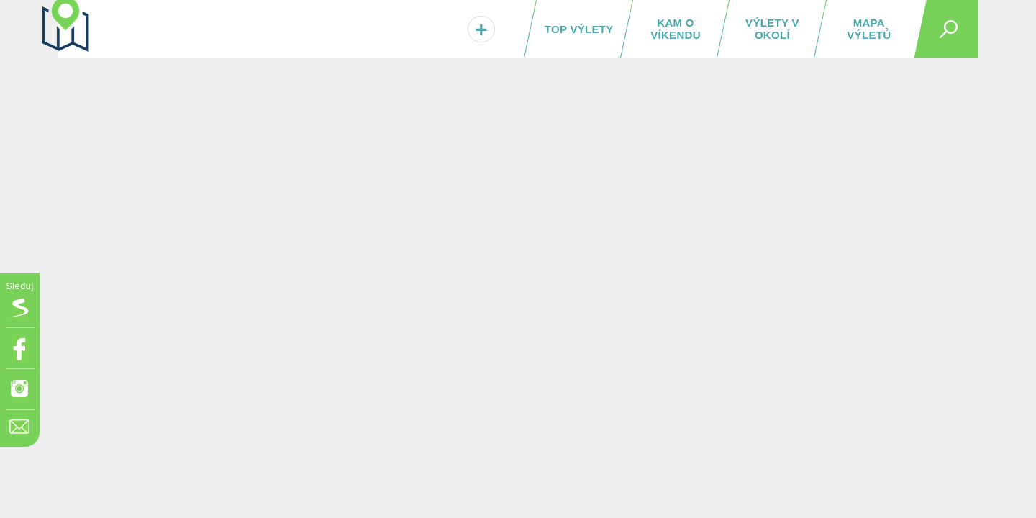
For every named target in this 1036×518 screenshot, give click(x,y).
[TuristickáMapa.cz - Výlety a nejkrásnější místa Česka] (147, 27)
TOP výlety (579, 29)
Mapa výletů (869, 29)
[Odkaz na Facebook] (20, 348)
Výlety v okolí (772, 29)
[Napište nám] (20, 430)
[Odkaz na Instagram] (20, 389)
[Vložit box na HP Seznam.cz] (20, 307)
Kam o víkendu (675, 29)
